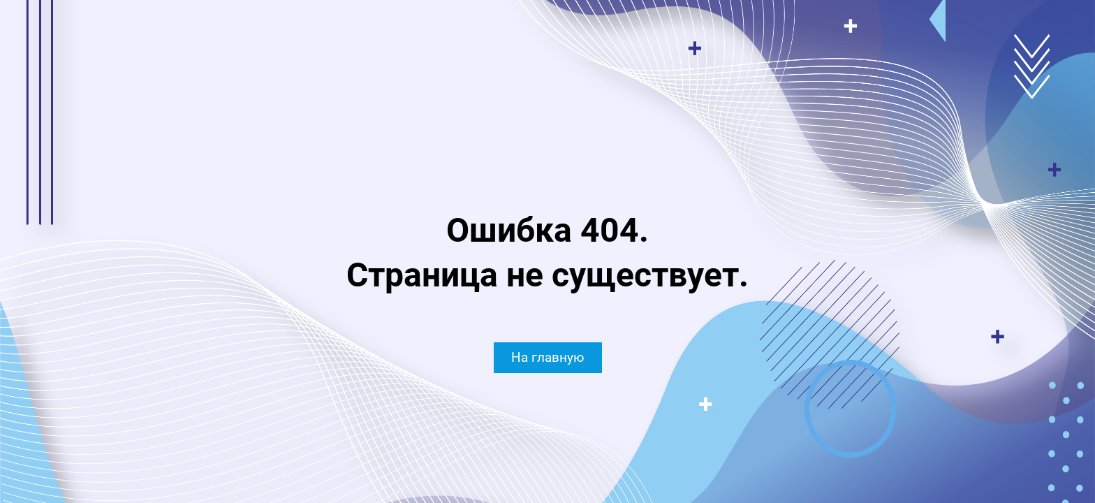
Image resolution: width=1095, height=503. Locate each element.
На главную (548, 357)
